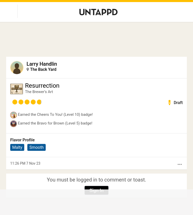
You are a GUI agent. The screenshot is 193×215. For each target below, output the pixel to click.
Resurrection (42, 86)
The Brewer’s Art (39, 91)
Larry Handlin (42, 64)
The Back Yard (43, 69)
